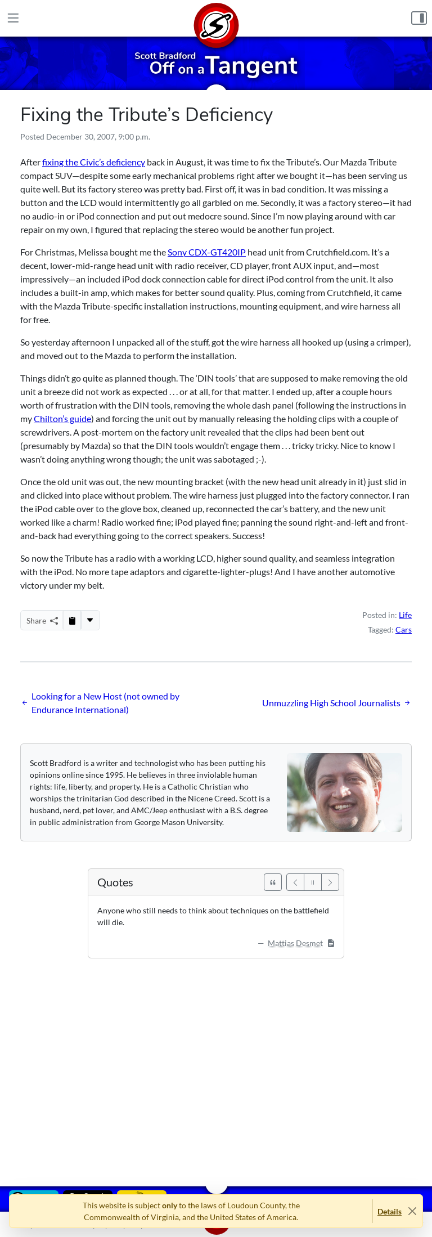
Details (389, 1211)
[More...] (90, 620)
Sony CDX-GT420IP (207, 251)
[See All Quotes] (273, 882)
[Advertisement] (216, 1064)
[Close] (412, 1211)
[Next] (330, 882)
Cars (403, 629)
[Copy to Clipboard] (72, 620)
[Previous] (295, 882)
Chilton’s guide (62, 418)
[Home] (216, 18)
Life (405, 615)
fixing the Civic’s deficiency (93, 161)
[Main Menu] (12, 18)
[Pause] (313, 882)
